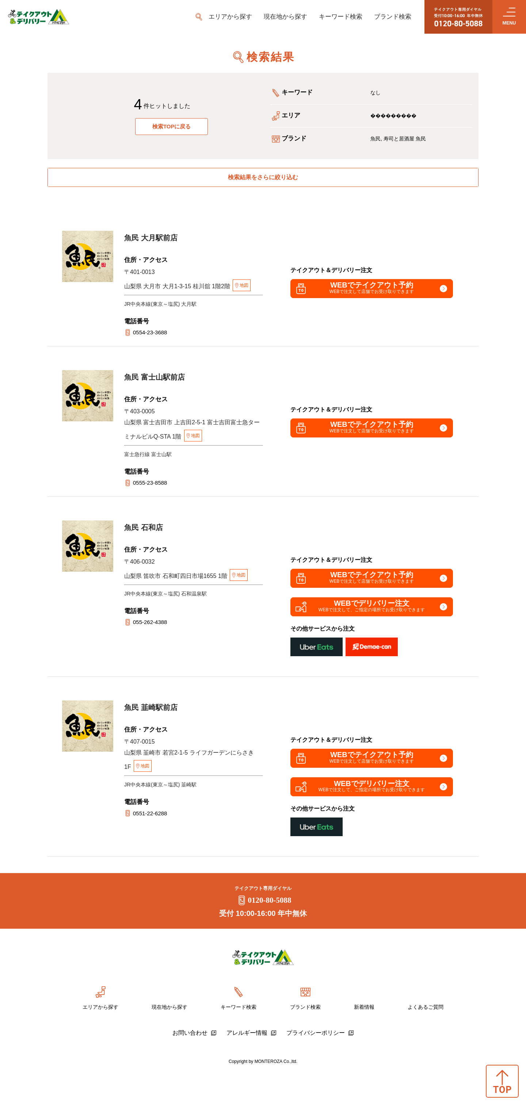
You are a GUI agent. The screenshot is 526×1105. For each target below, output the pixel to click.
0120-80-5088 (263, 934)
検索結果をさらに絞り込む (263, 179)
